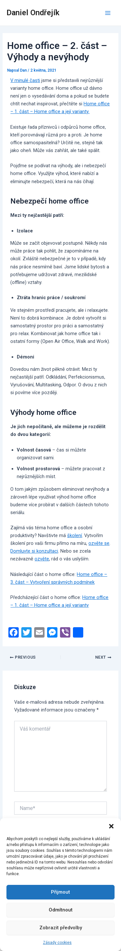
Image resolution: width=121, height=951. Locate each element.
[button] (111, 826)
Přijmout (60, 892)
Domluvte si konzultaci (34, 551)
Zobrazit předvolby (60, 928)
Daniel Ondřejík (32, 12)
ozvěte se (98, 543)
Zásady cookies (57, 942)
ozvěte (42, 559)
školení (74, 535)
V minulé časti (25, 80)
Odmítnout (61, 910)
